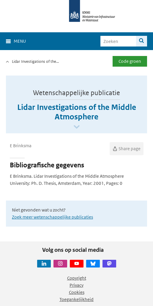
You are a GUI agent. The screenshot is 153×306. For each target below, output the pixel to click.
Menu (20, 41)
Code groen (130, 61)
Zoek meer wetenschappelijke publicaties (52, 217)
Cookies (76, 292)
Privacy (76, 285)
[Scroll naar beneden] (77, 127)
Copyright (76, 278)
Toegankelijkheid (76, 299)
